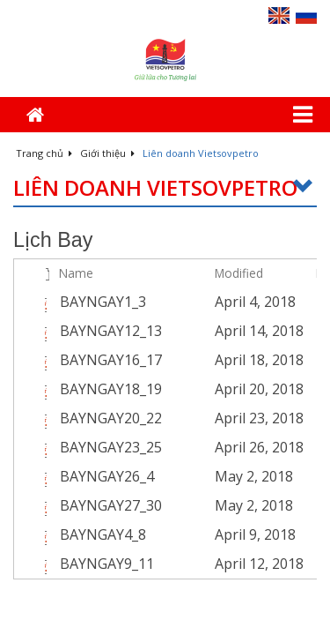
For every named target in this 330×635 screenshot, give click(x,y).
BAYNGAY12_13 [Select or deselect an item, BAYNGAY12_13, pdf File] (111, 330)
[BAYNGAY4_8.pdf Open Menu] (196, 534)
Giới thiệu (107, 153)
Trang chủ (44, 153)
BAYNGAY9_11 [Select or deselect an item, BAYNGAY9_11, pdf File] (107, 563)
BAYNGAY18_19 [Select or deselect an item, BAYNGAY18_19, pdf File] (111, 389)
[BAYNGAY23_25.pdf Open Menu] (196, 447)
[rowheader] (27, 302)
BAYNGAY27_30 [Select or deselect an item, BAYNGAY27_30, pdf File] (111, 505)
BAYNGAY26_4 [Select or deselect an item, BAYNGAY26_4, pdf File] (107, 476)
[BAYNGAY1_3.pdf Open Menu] (196, 302)
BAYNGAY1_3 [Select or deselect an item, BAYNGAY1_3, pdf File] (103, 301)
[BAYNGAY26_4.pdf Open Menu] (196, 476)
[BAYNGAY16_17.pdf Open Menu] (196, 360)
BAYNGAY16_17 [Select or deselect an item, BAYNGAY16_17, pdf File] (111, 360)
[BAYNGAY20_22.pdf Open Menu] (196, 418)
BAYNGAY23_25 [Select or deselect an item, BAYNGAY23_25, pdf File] (111, 447)
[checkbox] (25, 273)
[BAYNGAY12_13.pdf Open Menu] (196, 331)
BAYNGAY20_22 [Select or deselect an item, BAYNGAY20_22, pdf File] (111, 418)
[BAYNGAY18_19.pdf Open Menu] (196, 389)
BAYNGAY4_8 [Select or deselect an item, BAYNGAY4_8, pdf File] (103, 534)
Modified (239, 273)
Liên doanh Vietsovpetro (165, 188)
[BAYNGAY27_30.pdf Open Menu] (196, 505)
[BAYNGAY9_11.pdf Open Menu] (196, 564)
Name (76, 273)
